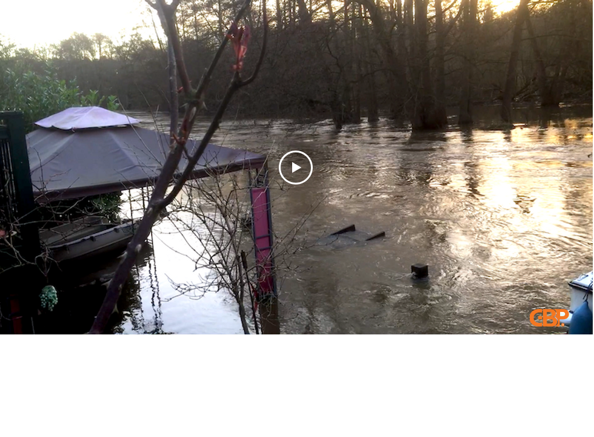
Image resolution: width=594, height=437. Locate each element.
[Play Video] (296, 168)
